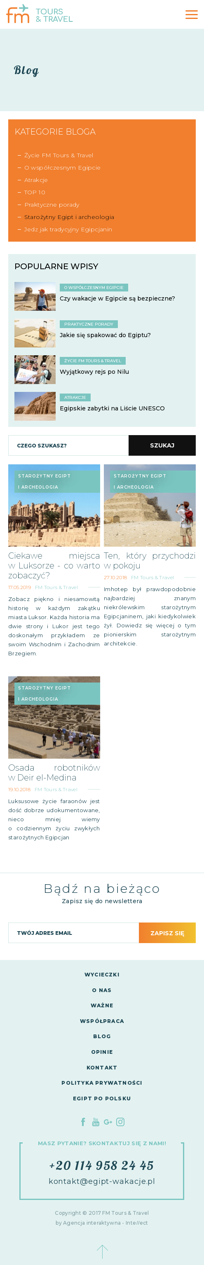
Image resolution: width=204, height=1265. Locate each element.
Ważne (102, 1005)
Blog (102, 1036)
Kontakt (102, 1068)
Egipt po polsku (102, 1098)
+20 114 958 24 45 (101, 1165)
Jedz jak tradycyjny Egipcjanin (68, 229)
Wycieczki (102, 974)
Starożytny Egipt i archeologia (69, 217)
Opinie (102, 1052)
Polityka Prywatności (101, 1083)
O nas (102, 990)
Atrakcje (36, 180)
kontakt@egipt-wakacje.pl (102, 1181)
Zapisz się (167, 933)
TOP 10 (34, 192)
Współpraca (102, 1021)
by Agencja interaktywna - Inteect (102, 1223)
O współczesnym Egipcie (62, 167)
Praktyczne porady (52, 204)
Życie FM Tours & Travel (59, 155)
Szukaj (162, 445)
